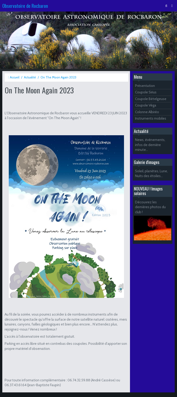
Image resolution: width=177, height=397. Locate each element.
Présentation (145, 86)
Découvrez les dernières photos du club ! (150, 207)
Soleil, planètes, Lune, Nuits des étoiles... (151, 173)
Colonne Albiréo (147, 112)
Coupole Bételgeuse (150, 99)
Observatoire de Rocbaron (25, 5)
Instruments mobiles (150, 118)
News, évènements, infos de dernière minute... (150, 145)
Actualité (30, 77)
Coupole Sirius (145, 92)
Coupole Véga (145, 105)
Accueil (14, 77)
